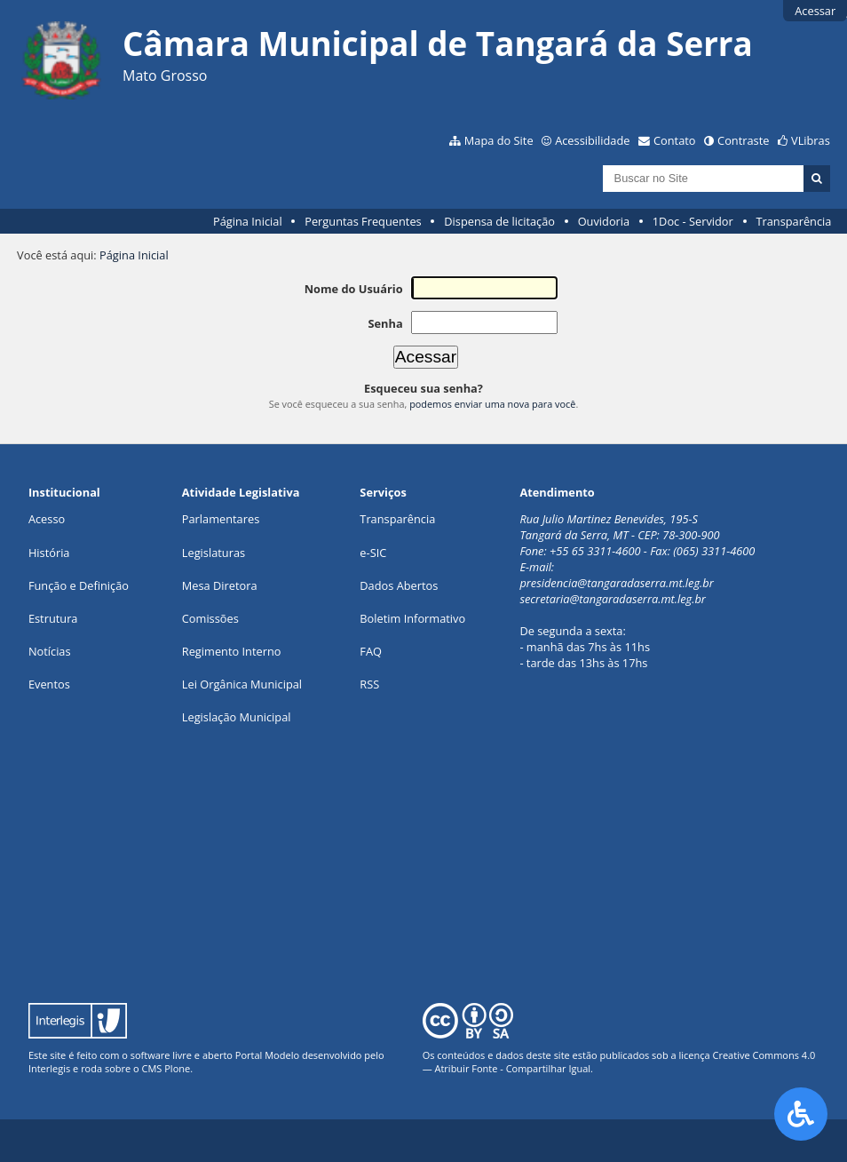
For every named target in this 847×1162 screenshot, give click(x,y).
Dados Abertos (399, 585)
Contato (674, 140)
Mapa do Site (499, 140)
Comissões (210, 618)
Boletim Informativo (412, 618)
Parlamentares (220, 519)
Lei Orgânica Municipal (242, 684)
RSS (369, 684)
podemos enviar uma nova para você (492, 403)
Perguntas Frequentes (363, 221)
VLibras (810, 140)
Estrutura (53, 618)
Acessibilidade (592, 140)
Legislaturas (213, 553)
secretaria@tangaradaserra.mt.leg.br (612, 599)
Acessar (815, 11)
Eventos (49, 684)
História (49, 553)
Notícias (49, 651)
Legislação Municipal (236, 717)
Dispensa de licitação (499, 221)
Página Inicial (247, 221)
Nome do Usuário (354, 289)
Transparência (793, 221)
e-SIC (373, 553)
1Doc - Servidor (693, 221)
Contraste (743, 140)
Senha (385, 323)
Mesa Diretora (219, 585)
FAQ (371, 651)
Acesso (46, 519)
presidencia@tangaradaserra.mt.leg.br (616, 583)
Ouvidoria (604, 221)
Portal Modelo (267, 1055)
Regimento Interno (231, 651)
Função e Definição (78, 585)
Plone (177, 1068)
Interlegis (49, 1068)
